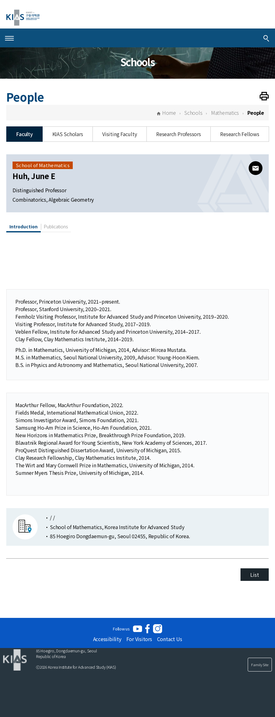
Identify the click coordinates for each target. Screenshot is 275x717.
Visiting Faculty (119, 134)
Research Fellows (239, 134)
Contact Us (169, 639)
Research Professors (178, 134)
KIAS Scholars (67, 134)
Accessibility (107, 639)
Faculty (24, 134)
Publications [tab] (56, 226)
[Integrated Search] (266, 38)
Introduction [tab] (23, 226)
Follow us (121, 629)
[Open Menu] (9, 38)
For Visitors (139, 639)
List (254, 574)
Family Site (259, 664)
